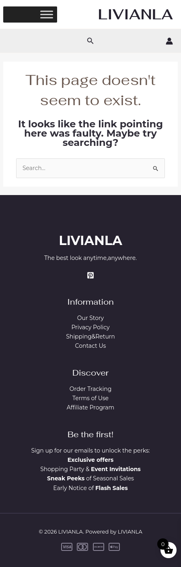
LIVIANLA (135, 14)
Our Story (90, 318)
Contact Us (90, 345)
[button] (90, 41)
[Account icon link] (169, 41)
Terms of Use (90, 398)
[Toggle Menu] (46, 14)
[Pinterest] (90, 275)
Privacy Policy (90, 327)
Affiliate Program (90, 407)
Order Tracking (91, 389)
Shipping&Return (90, 336)
